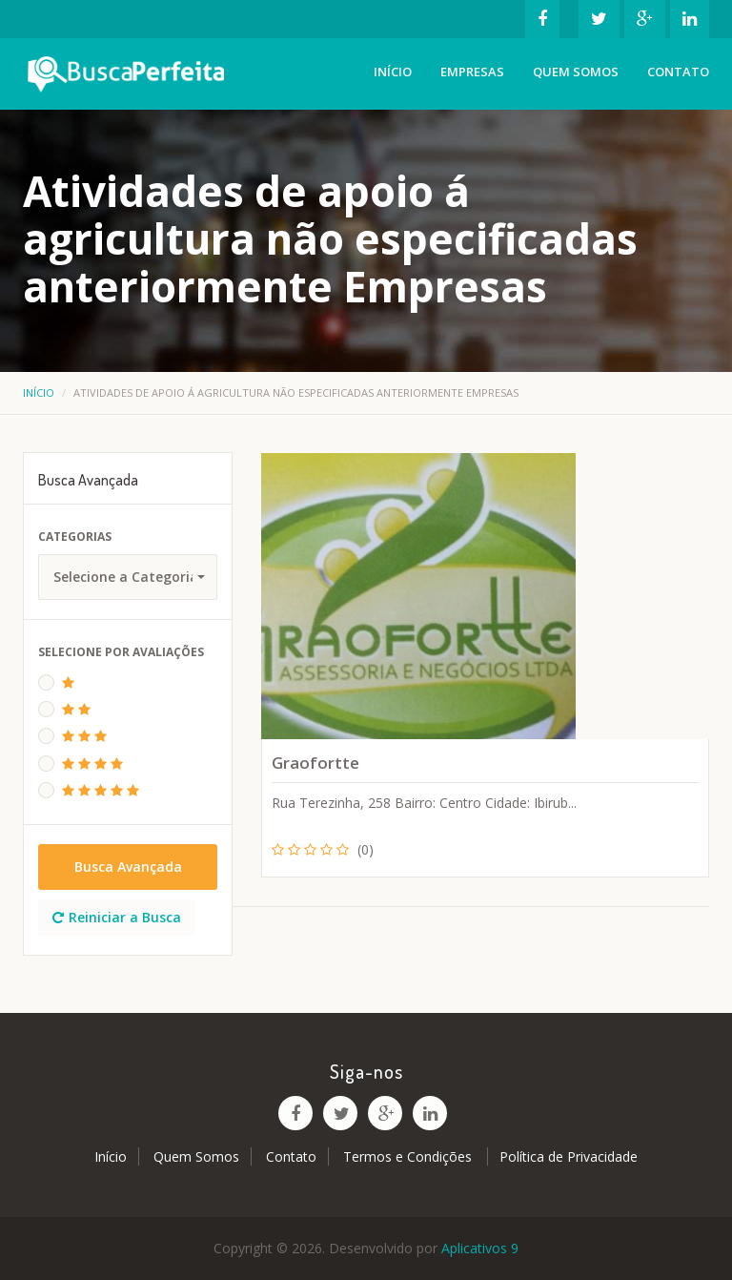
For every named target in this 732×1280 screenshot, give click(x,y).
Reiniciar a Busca (116, 917)
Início (393, 71)
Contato (678, 71)
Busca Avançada (128, 866)
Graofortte (315, 763)
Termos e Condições (409, 1156)
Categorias (75, 536)
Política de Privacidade (568, 1156)
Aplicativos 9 (479, 1248)
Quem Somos (576, 71)
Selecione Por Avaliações (121, 652)
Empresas (472, 71)
